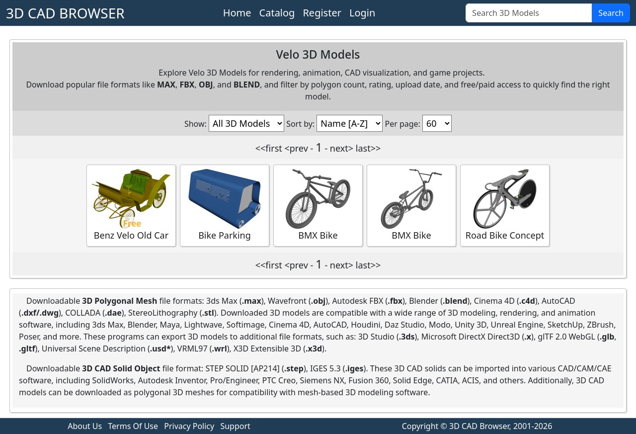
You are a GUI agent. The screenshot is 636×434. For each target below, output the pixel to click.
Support (235, 426)
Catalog (277, 12)
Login (362, 12)
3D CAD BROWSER (65, 12)
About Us (85, 426)
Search (611, 12)
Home (237, 12)
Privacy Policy (189, 426)
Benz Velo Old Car (131, 205)
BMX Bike (318, 205)
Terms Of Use (133, 426)
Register (322, 12)
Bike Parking (224, 205)
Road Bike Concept (505, 205)
